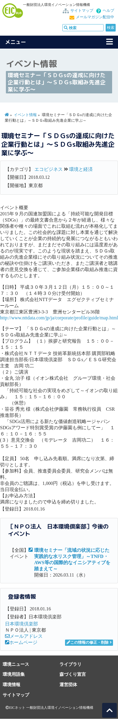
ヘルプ (108, 11)
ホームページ (21, 642)
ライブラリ (70, 664)
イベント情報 (25, 115)
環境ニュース (16, 664)
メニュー (15, 42)
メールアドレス (24, 636)
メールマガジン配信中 (95, 17)
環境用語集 (14, 674)
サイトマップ (81, 11)
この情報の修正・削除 (88, 642)
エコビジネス (48, 169)
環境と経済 (81, 169)
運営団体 (68, 684)
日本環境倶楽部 (21, 623)
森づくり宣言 (72, 674)
